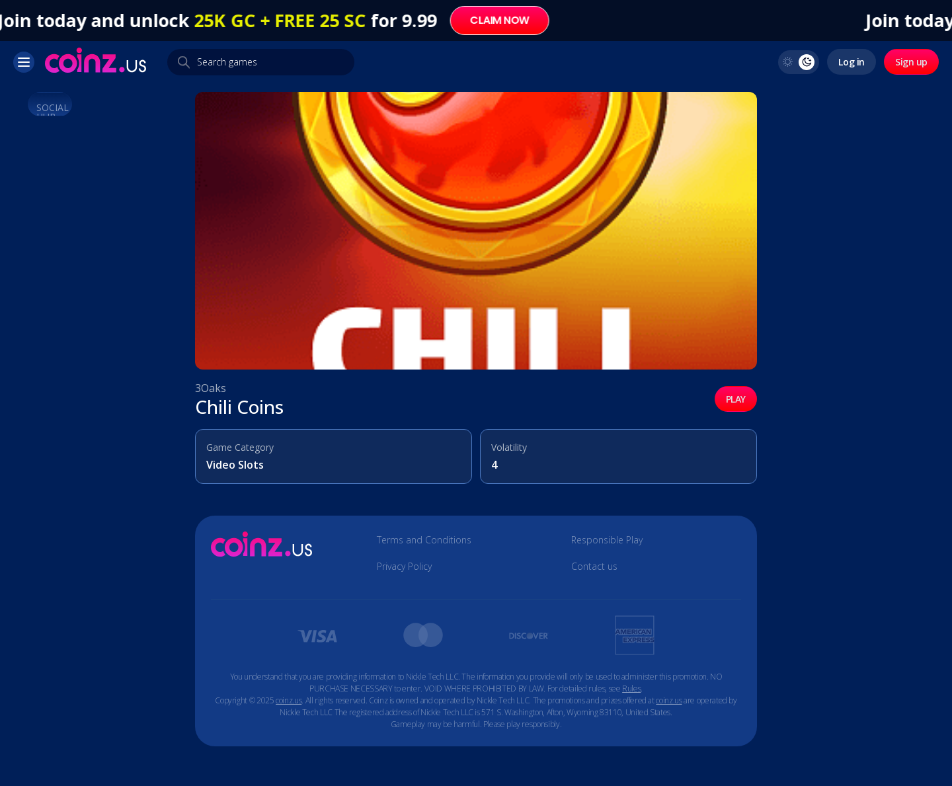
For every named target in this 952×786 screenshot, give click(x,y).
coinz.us (288, 700)
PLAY (736, 399)
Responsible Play (607, 540)
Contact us (594, 566)
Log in (851, 62)
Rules (631, 688)
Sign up (911, 62)
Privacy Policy (404, 566)
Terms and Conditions (424, 540)
